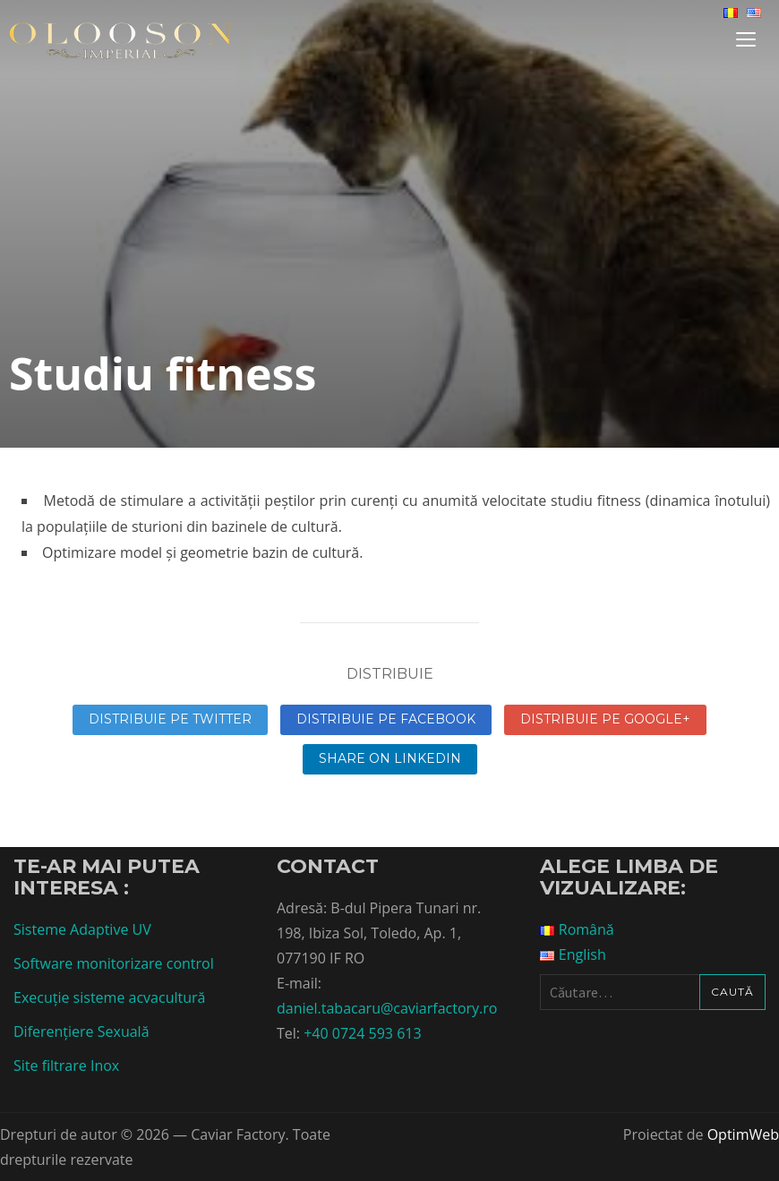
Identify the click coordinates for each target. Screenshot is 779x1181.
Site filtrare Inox (66, 1065)
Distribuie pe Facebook (385, 719)
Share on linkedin (390, 758)
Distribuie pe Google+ (605, 719)
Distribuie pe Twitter (170, 719)
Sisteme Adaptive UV (82, 929)
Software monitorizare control (113, 963)
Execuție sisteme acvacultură (109, 997)
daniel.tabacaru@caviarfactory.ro (387, 1008)
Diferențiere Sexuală (81, 1031)
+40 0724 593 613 (362, 1033)
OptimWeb (743, 1134)
